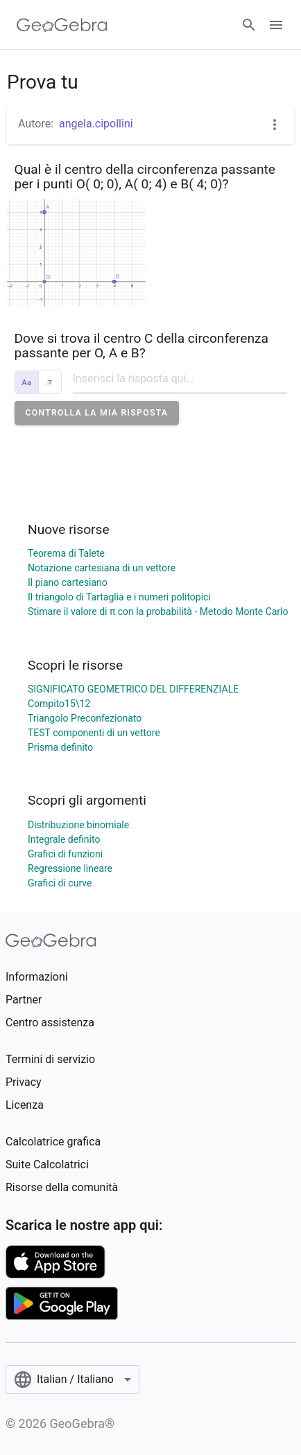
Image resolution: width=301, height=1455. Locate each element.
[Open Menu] (276, 25)
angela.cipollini (96, 123)
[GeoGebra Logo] (62, 25)
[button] (97, 413)
